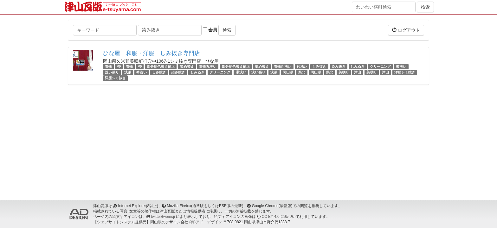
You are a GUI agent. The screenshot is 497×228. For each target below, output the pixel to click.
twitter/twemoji (163, 216)
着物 (108, 66)
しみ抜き (319, 66)
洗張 (127, 72)
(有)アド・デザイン (205, 222)
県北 (301, 72)
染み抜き (338, 66)
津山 (357, 72)
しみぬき (358, 66)
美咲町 (344, 72)
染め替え (187, 66)
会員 (210, 29)
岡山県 (288, 72)
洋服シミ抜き (404, 72)
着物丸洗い (207, 66)
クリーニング (380, 66)
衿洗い (302, 66)
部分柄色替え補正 (161, 66)
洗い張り (112, 72)
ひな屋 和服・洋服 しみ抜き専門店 (151, 53)
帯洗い (401, 66)
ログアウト (406, 30)
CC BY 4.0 (271, 216)
